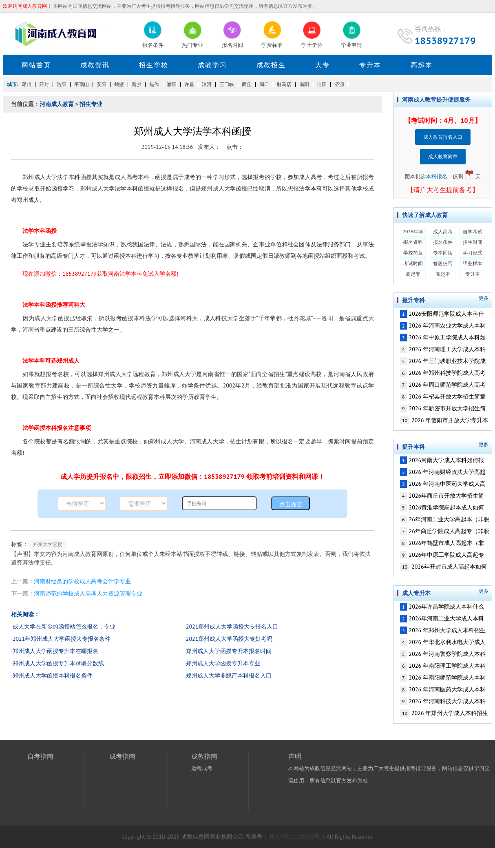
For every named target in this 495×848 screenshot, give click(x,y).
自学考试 (472, 231)
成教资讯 (95, 65)
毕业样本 (472, 263)
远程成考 (201, 768)
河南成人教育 (57, 104)
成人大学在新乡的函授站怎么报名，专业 (64, 626)
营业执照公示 (227, 836)
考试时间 (413, 263)
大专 (322, 65)
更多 (483, 298)
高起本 (422, 65)
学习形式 (472, 253)
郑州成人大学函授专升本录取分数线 (58, 663)
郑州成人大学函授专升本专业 (223, 663)
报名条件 (443, 242)
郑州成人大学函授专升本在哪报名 (55, 651)
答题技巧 (443, 263)
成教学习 (212, 65)
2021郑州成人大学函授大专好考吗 (229, 638)
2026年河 (412, 231)
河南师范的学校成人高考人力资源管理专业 (88, 593)
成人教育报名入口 (442, 137)
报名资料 (413, 242)
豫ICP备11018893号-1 (297, 836)
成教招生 (271, 65)
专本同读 (443, 253)
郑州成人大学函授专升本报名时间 (229, 651)
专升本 (370, 65)
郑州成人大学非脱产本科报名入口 (229, 675)
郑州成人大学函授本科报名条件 (53, 675)
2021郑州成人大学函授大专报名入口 (232, 626)
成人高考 (443, 231)
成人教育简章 (442, 156)
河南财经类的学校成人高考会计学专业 (82, 581)
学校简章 (413, 253)
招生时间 (472, 242)
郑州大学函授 (47, 544)
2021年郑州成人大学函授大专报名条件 (62, 638)
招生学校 (153, 65)
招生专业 (91, 104)
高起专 (413, 274)
